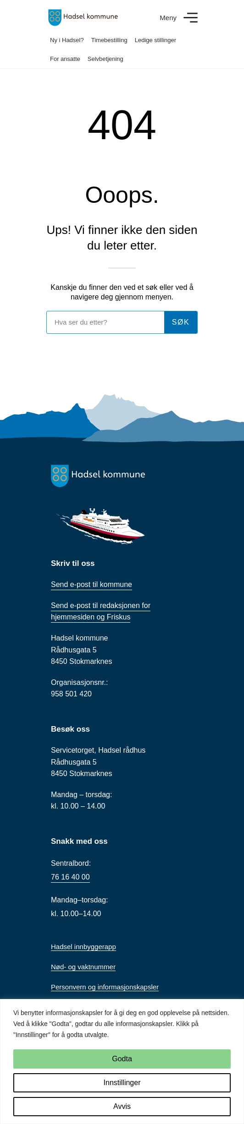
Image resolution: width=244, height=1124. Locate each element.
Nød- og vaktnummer (83, 967)
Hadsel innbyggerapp (83, 946)
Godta (122, 1059)
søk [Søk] (181, 322)
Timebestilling (109, 40)
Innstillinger (122, 1082)
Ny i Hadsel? (67, 40)
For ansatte (65, 58)
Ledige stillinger (155, 40)
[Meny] (190, 18)
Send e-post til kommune (91, 584)
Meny (168, 18)
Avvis (122, 1106)
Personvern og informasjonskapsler (105, 987)
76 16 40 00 (70, 877)
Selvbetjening (105, 58)
